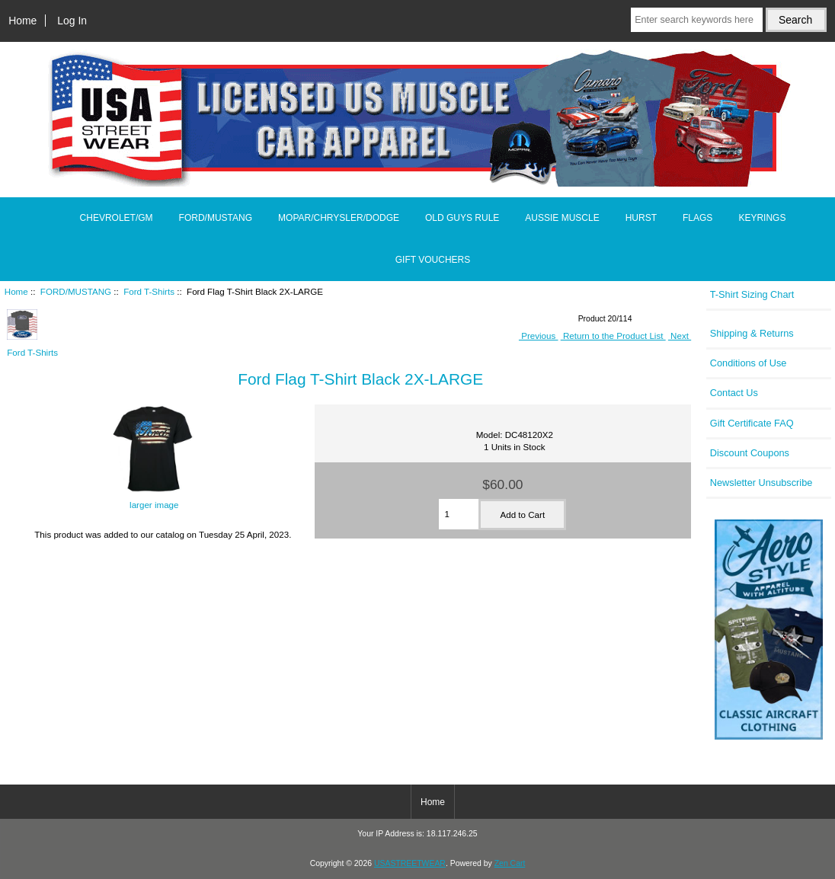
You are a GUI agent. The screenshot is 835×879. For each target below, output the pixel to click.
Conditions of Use (748, 363)
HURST (641, 218)
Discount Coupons (749, 453)
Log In (72, 20)
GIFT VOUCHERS (432, 259)
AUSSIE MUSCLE (562, 218)
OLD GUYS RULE (462, 218)
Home (22, 20)
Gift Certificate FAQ (752, 423)
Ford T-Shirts (148, 291)
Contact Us (734, 392)
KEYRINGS (761, 218)
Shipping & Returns (752, 333)
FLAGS (697, 218)
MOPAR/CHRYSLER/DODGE (338, 218)
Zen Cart (510, 863)
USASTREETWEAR (410, 863)
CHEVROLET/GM (116, 218)
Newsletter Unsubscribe (761, 482)
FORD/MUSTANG (75, 291)
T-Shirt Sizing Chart (752, 294)
